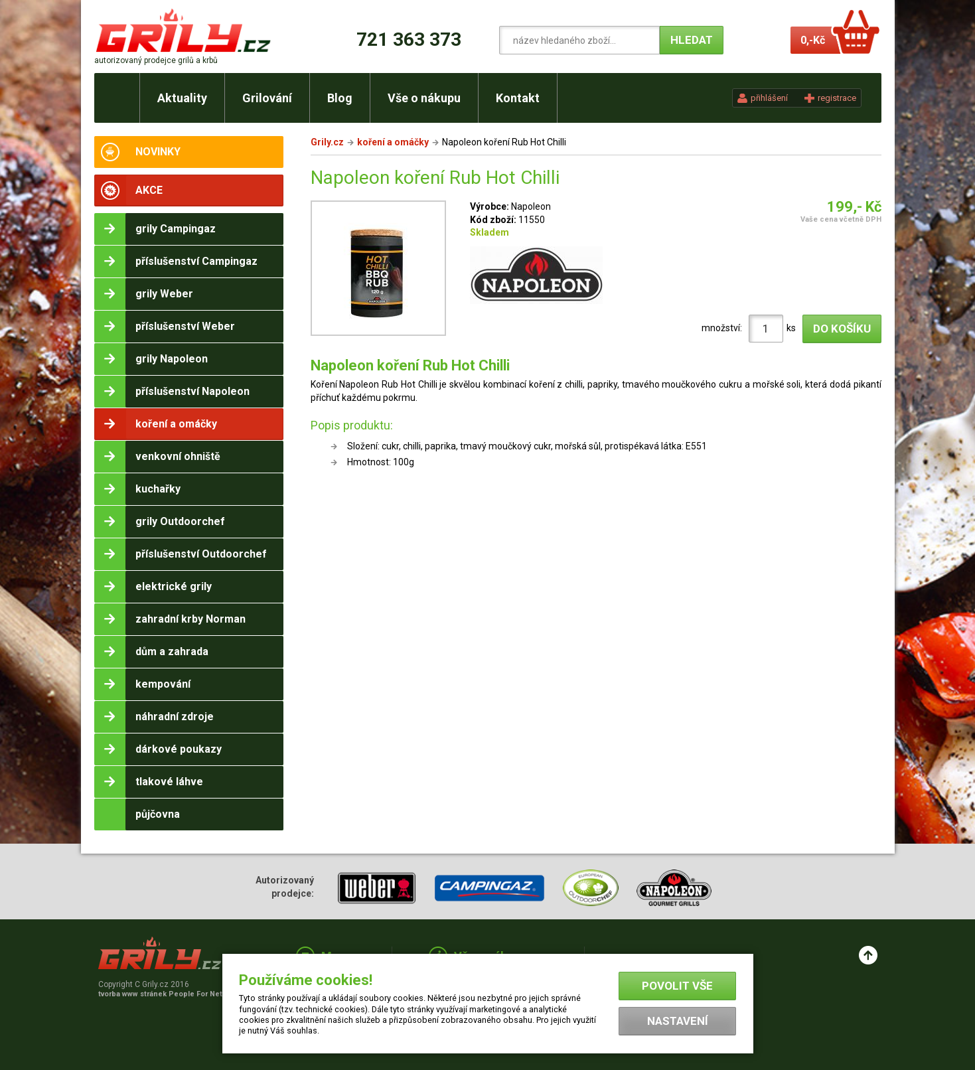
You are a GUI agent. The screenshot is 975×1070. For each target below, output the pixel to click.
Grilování (267, 98)
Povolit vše (677, 985)
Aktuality (182, 98)
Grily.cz (327, 142)
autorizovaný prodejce (156, 60)
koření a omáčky (393, 142)
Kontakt (518, 98)
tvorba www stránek (167, 994)
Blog (339, 98)
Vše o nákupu (424, 98)
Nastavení (677, 1021)
